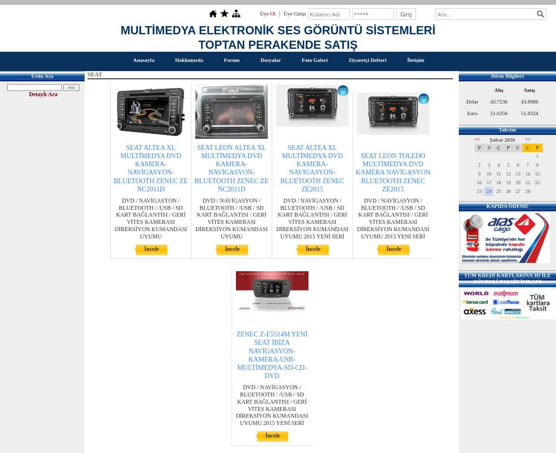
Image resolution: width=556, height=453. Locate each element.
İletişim (415, 60)
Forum (231, 60)
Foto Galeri (315, 60)
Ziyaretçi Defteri (367, 60)
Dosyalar (271, 60)
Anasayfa (143, 60)
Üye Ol (268, 13)
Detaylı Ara (43, 94)
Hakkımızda (189, 60)
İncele (151, 249)
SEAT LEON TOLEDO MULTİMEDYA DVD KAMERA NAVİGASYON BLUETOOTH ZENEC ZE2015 (393, 172)
